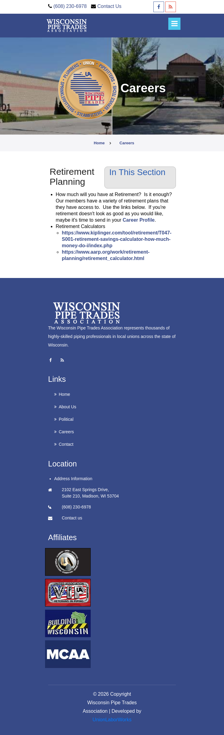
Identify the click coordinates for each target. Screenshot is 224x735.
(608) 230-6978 (69, 6)
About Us (67, 406)
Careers (66, 431)
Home (99, 143)
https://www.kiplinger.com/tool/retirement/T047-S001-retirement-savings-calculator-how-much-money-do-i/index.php (116, 239)
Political (66, 419)
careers (127, 143)
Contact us (72, 517)
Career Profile (139, 220)
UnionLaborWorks (112, 719)
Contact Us (109, 6)
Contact (66, 444)
